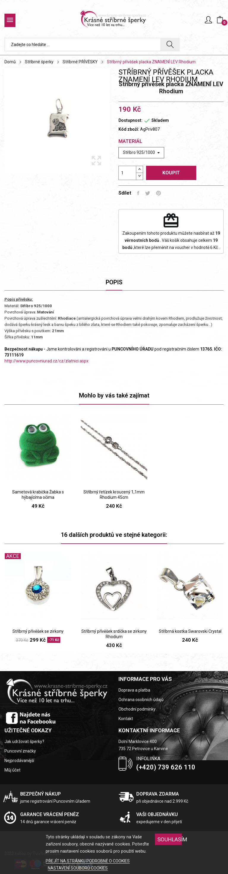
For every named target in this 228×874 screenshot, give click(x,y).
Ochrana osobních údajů (141, 699)
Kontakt (125, 718)
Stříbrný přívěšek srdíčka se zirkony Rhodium (114, 634)
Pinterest (158, 193)
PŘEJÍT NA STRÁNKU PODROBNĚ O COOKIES (88, 861)
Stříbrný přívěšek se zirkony (38, 631)
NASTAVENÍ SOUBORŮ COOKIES (78, 868)
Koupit (171, 173)
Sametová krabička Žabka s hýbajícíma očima (38, 495)
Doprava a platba (134, 690)
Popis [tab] (114, 282)
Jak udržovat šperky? (24, 741)
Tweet (147, 193)
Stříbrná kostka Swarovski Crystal (190, 631)
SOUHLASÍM (169, 839)
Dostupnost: (130, 120)
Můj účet (12, 770)
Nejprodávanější (19, 760)
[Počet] (127, 173)
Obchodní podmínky (137, 709)
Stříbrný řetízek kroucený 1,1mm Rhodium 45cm (114, 495)
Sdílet (138, 193)
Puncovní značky (20, 751)
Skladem (160, 120)
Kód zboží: (128, 129)
